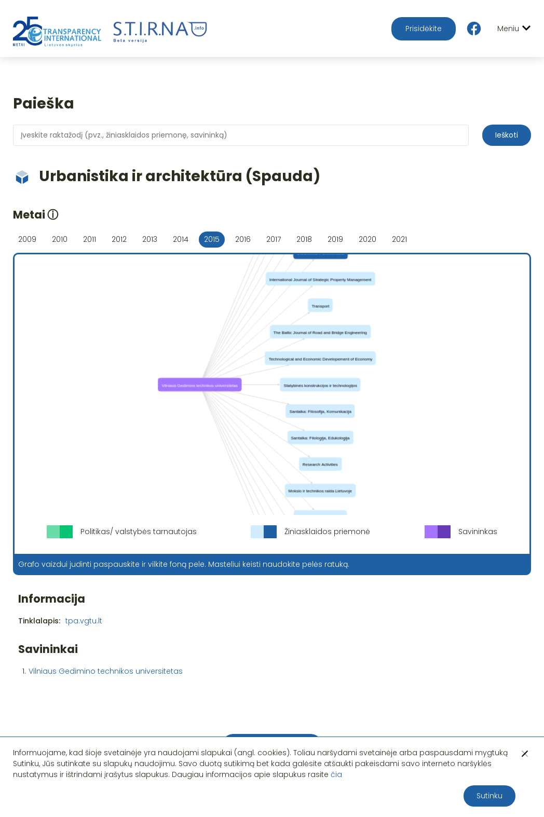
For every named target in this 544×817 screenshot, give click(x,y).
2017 (273, 239)
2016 (243, 239)
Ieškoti (506, 135)
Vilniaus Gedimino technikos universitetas (106, 671)
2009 (27, 239)
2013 (149, 239)
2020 (367, 239)
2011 (89, 239)
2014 (180, 239)
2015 (212, 239)
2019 (335, 239)
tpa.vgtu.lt (83, 621)
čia (336, 774)
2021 (399, 239)
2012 (119, 239)
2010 (59, 239)
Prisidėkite (423, 28)
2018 (304, 239)
